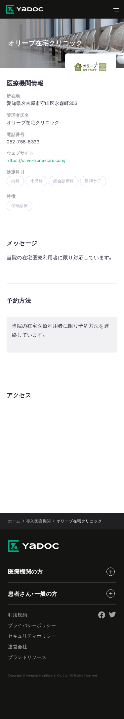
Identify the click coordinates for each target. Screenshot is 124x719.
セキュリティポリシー (32, 636)
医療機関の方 (25, 571)
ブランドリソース (27, 657)
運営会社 (17, 646)
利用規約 (17, 614)
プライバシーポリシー (32, 625)
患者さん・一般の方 (33, 594)
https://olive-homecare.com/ (36, 160)
